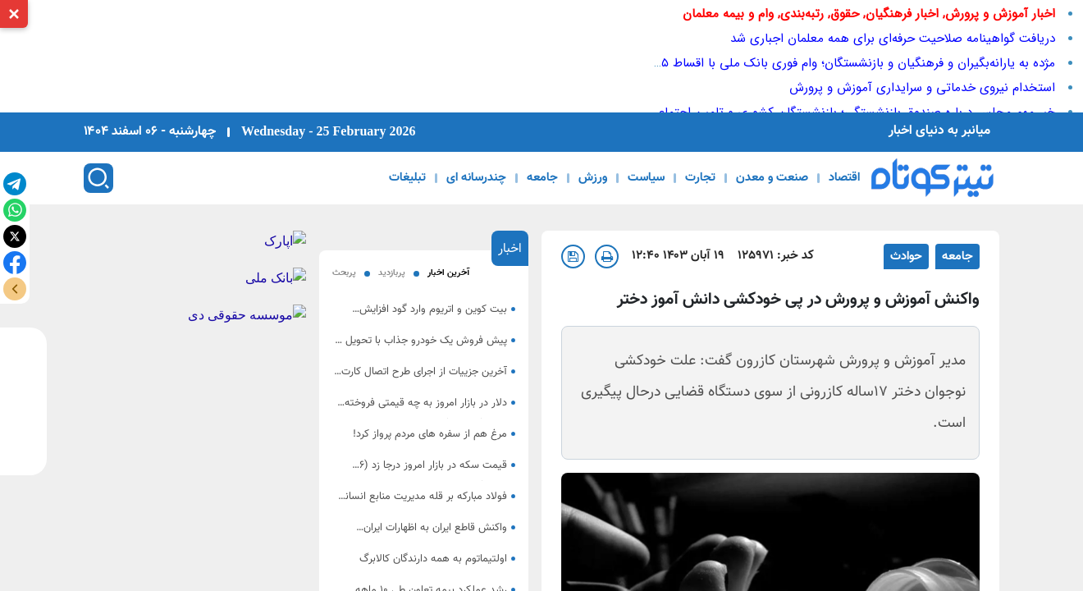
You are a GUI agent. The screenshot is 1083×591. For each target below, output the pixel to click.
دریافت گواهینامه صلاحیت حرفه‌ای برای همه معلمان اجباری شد (892, 38)
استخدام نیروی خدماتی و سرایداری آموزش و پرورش (922, 88)
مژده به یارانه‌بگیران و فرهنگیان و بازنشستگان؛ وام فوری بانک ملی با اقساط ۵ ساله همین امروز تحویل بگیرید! (776, 63)
